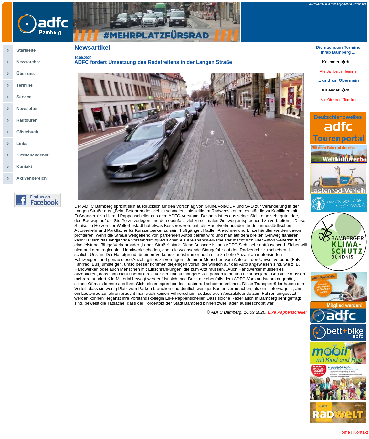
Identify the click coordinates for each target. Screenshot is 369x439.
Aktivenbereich (31, 178)
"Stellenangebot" (33, 155)
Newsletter (27, 108)
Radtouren (26, 120)
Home (344, 432)
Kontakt (24, 166)
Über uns (25, 73)
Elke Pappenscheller (287, 312)
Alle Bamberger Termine (338, 71)
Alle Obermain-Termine (338, 100)
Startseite (26, 50)
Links (21, 143)
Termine (24, 85)
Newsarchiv (28, 61)
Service (23, 96)
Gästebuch (27, 131)
